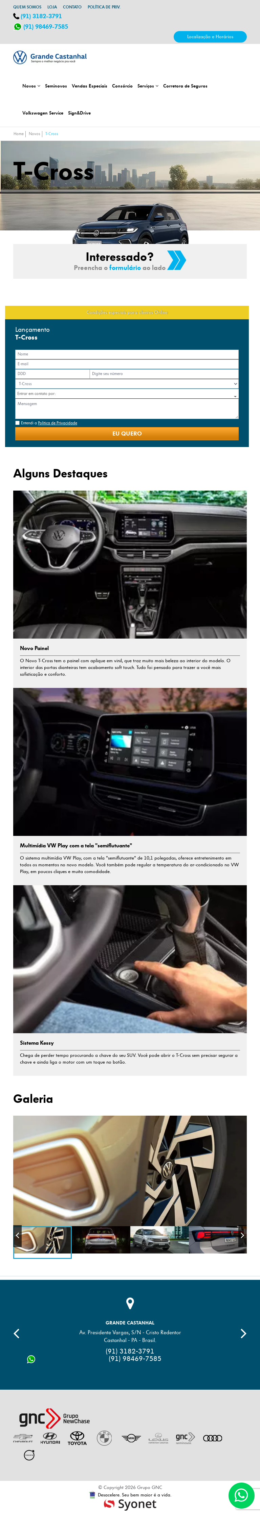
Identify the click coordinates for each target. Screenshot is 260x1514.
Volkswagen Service (42, 113)
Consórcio (122, 86)
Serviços (147, 86)
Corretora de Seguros (185, 86)
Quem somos (27, 7)
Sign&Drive (79, 113)
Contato (72, 7)
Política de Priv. (104, 7)
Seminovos (56, 86)
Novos (31, 86)
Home (19, 133)
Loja (52, 7)
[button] (129, 396)
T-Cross (51, 133)
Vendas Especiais (89, 86)
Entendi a (49, 423)
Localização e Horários (210, 37)
